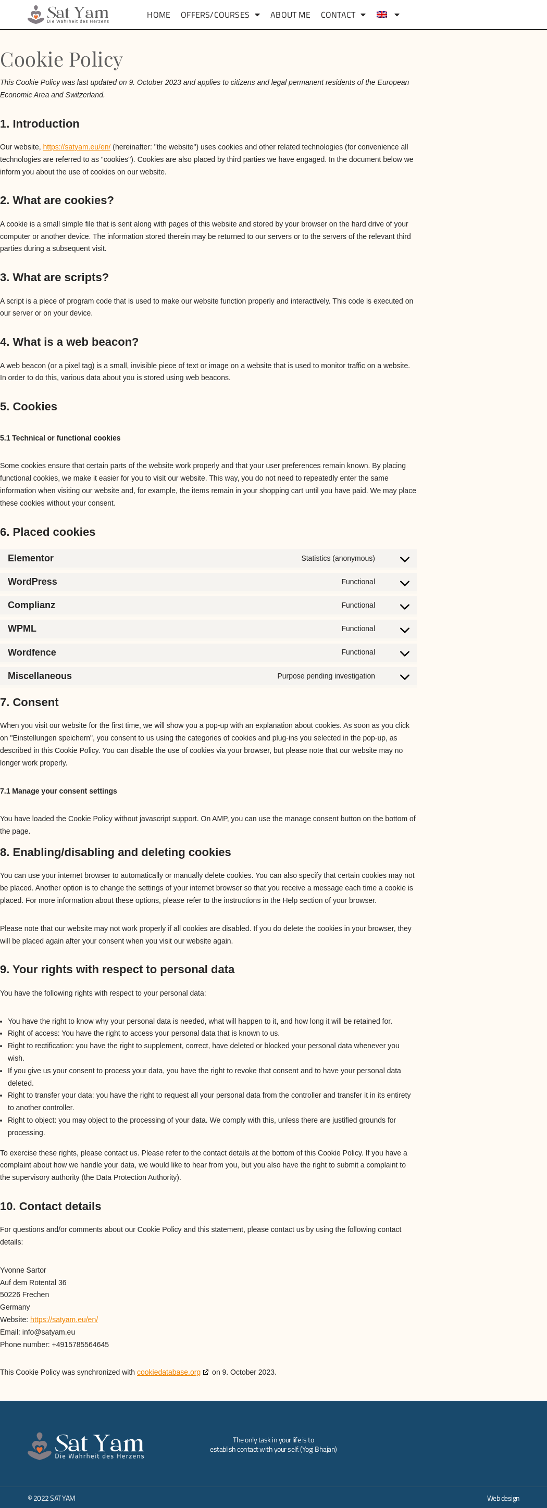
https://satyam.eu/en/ (76, 147)
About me (290, 14)
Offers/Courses (220, 14)
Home (158, 14)
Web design (503, 1497)
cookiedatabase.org (169, 1372)
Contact (343, 14)
